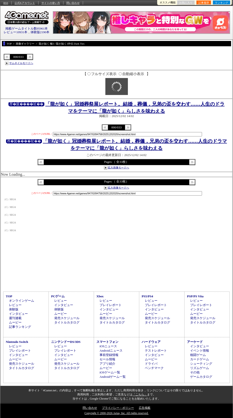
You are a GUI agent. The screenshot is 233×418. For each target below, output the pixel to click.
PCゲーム (58, 296)
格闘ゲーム (198, 355)
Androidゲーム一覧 (113, 377)
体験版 (13, 309)
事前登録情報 (109, 355)
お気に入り (186, 2)
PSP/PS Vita (195, 296)
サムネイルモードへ (21, 63)
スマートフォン (107, 342)
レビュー (15, 305)
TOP (9, 296)
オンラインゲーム (21, 300)
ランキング (221, 2)
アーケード (195, 342)
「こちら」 (139, 394)
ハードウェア (151, 342)
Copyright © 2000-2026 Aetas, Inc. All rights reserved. (116, 413)
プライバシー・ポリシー (118, 408)
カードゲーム (199, 359)
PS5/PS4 (147, 296)
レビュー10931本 (15, 32)
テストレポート (156, 350)
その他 (195, 372)
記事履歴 (203, 2)
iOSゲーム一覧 (110, 372)
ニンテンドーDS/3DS (65, 342)
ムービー (15, 322)
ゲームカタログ (201, 377)
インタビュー (18, 313)
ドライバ (151, 363)
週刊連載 (15, 318)
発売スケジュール (66, 318)
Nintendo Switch (17, 342)
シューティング (201, 363)
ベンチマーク (154, 368)
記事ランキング (20, 327)
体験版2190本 (40, 32)
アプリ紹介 (107, 363)
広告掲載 (144, 408)
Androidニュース (111, 350)
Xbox (100, 296)
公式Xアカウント (25, 2)
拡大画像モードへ (118, 167)
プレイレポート (111, 305)
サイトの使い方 (50, 2)
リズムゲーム (199, 368)
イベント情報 (199, 350)
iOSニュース (108, 346)
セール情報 (107, 359)
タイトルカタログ (66, 322)
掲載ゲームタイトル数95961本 (26, 28)
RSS (5, 2)
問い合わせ (73, 2)
